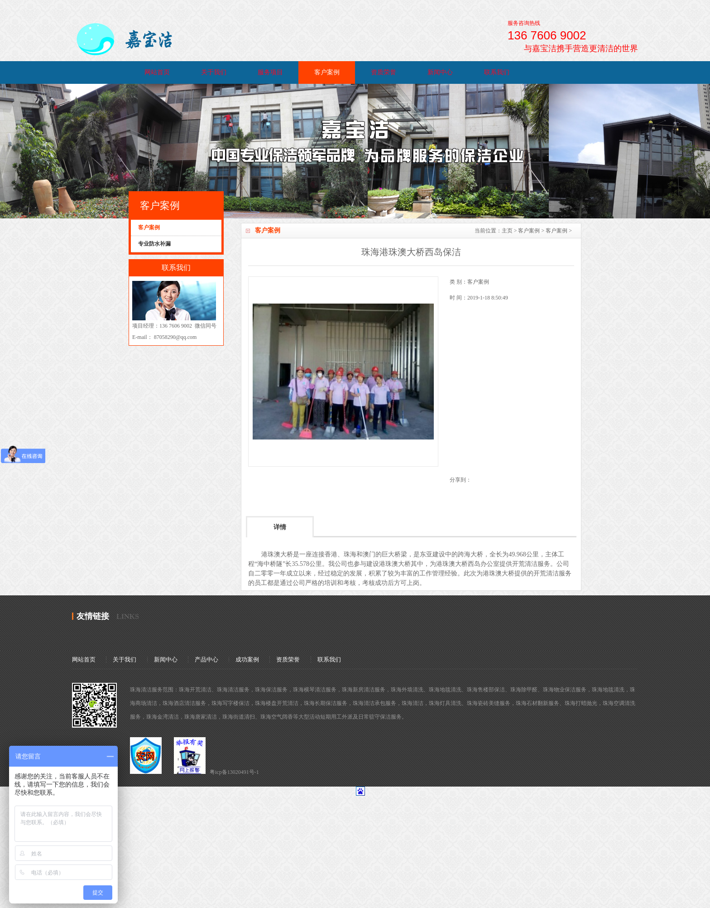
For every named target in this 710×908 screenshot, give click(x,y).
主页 (507, 230)
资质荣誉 (383, 72)
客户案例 (327, 72)
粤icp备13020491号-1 (234, 772)
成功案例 (247, 659)
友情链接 (93, 616)
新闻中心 (440, 72)
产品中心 (206, 659)
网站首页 (157, 72)
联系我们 (496, 72)
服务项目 (270, 72)
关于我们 (213, 72)
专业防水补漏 (154, 244)
